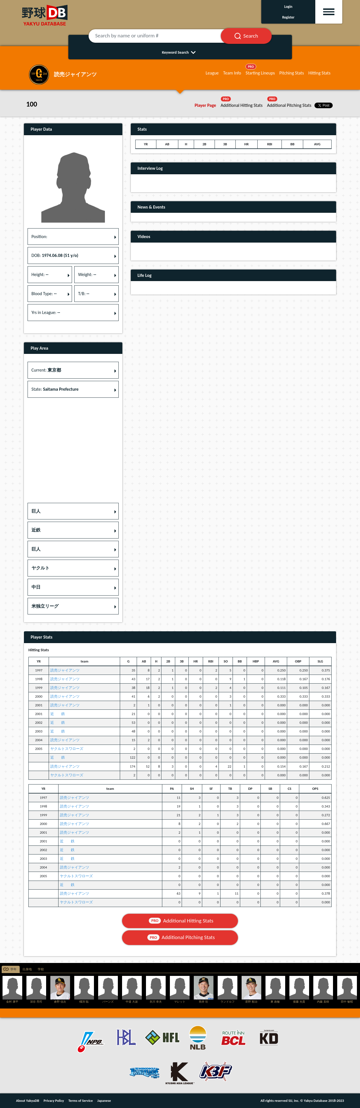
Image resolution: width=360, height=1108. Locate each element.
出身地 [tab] (27, 969)
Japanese (104, 1100)
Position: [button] (39, 236)
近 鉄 (57, 714)
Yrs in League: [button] (46, 312)
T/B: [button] (83, 293)
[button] (73, 511)
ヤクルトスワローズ (66, 749)
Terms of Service (80, 1100)
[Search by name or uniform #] (162, 36)
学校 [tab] (41, 969)
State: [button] (55, 389)
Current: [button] (46, 370)
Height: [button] (40, 274)
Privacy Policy (54, 1100)
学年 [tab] (13, 969)
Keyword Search (180, 52)
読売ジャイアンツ (65, 670)
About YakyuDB (27, 1100)
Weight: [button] (87, 274)
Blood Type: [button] (44, 293)
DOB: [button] (55, 255)
